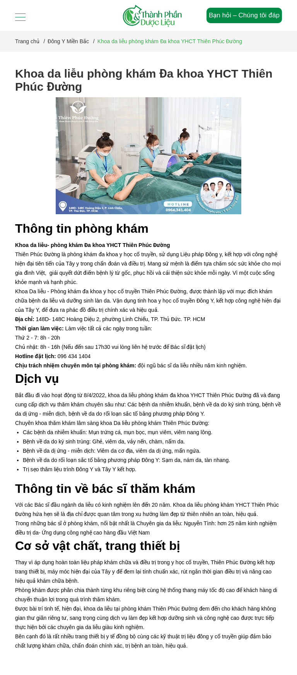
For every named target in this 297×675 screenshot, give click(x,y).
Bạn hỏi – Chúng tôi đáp (244, 15)
